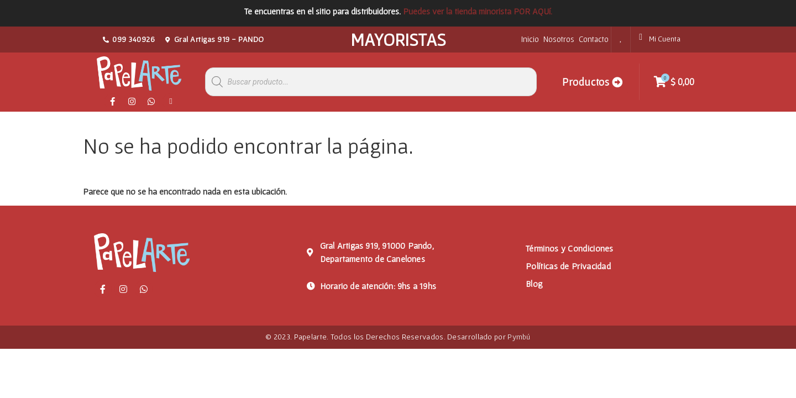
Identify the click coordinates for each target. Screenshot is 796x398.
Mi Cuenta (664, 38)
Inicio (530, 39)
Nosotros (558, 39)
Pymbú (519, 336)
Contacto (594, 39)
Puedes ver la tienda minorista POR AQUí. (477, 11)
